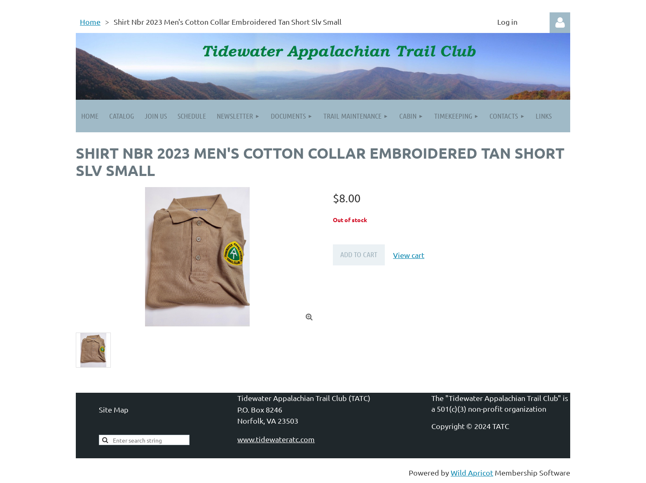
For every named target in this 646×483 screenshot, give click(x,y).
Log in (560, 22)
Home (90, 21)
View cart (408, 255)
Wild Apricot (472, 472)
